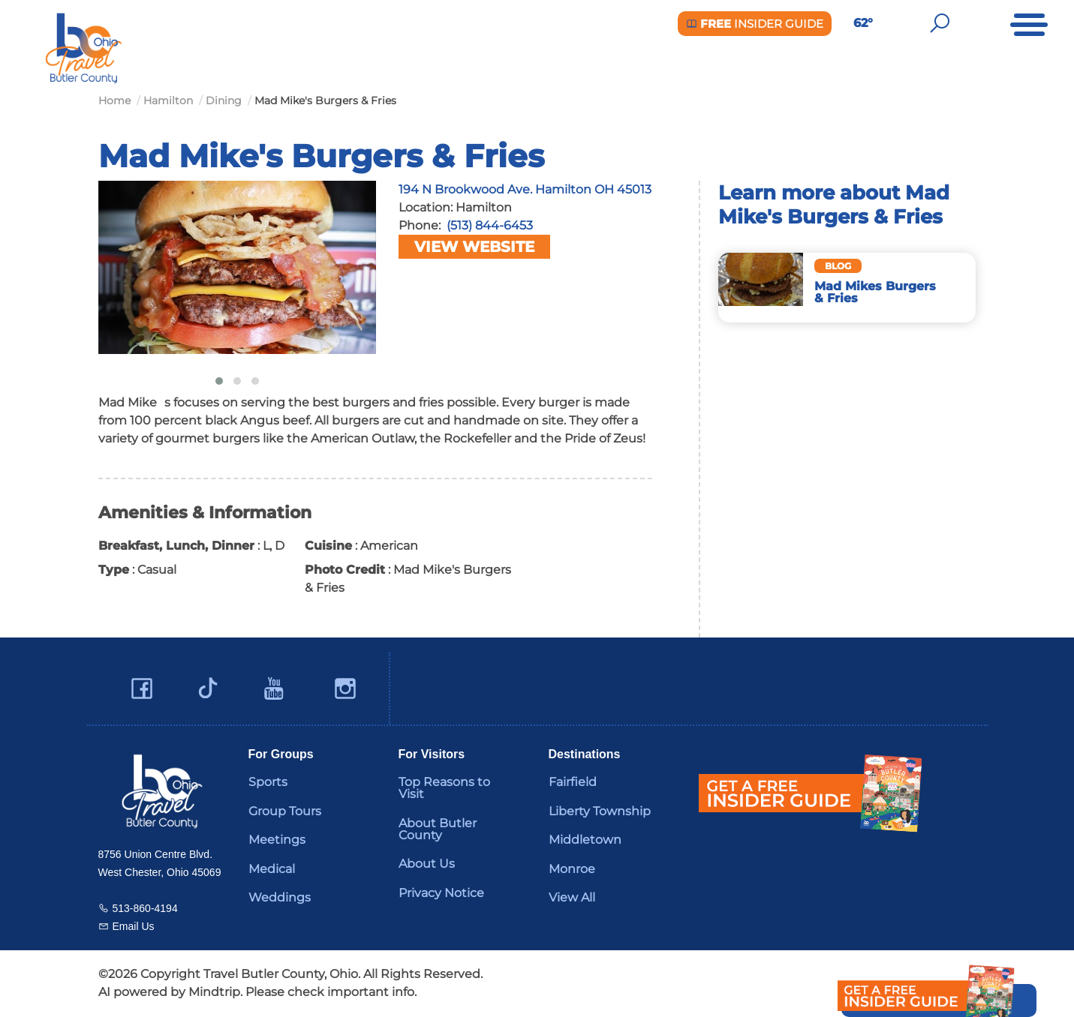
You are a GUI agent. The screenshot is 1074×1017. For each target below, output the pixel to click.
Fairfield (573, 782)
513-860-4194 (145, 908)
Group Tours (284, 811)
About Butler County (438, 829)
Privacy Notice (441, 893)
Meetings (276, 839)
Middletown (585, 839)
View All (572, 897)
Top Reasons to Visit (444, 788)
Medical (271, 869)
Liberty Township (600, 811)
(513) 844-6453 (490, 225)
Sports (267, 782)
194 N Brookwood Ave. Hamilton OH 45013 (525, 189)
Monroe (572, 869)
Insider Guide (754, 23)
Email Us (134, 926)
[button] (219, 381)
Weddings (279, 897)
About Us (427, 863)
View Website (474, 247)
